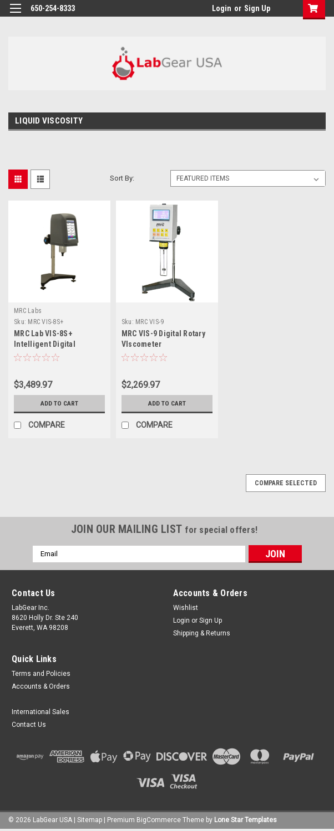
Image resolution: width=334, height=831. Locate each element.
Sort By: (122, 178)
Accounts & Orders (41, 686)
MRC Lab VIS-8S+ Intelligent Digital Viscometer (44, 344)
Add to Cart (59, 403)
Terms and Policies (41, 674)
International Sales (40, 712)
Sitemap (89, 820)
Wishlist (185, 608)
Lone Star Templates (245, 820)
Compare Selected (286, 483)
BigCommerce (158, 820)
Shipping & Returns (201, 633)
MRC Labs (28, 311)
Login (221, 8)
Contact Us (29, 725)
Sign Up (257, 8)
